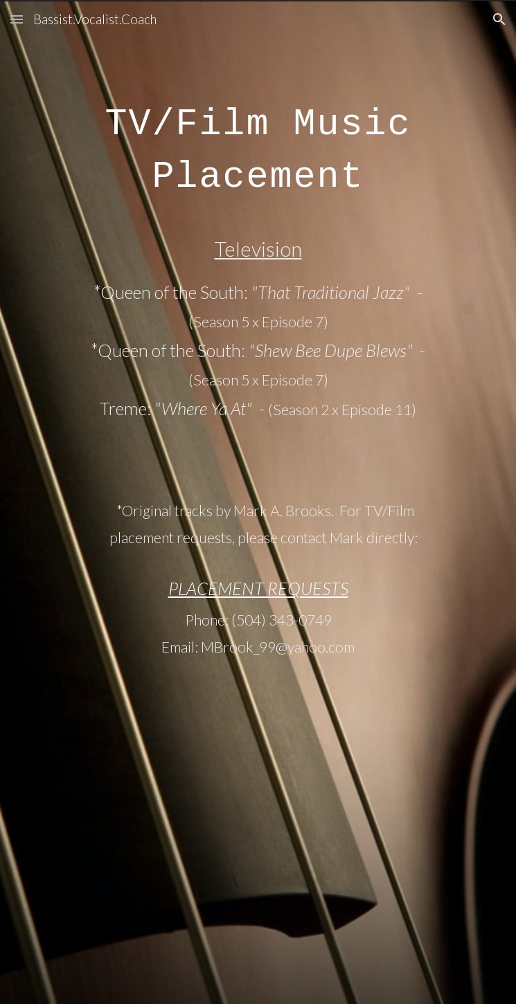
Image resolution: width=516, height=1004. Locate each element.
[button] (16, 19)
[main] (258, 502)
